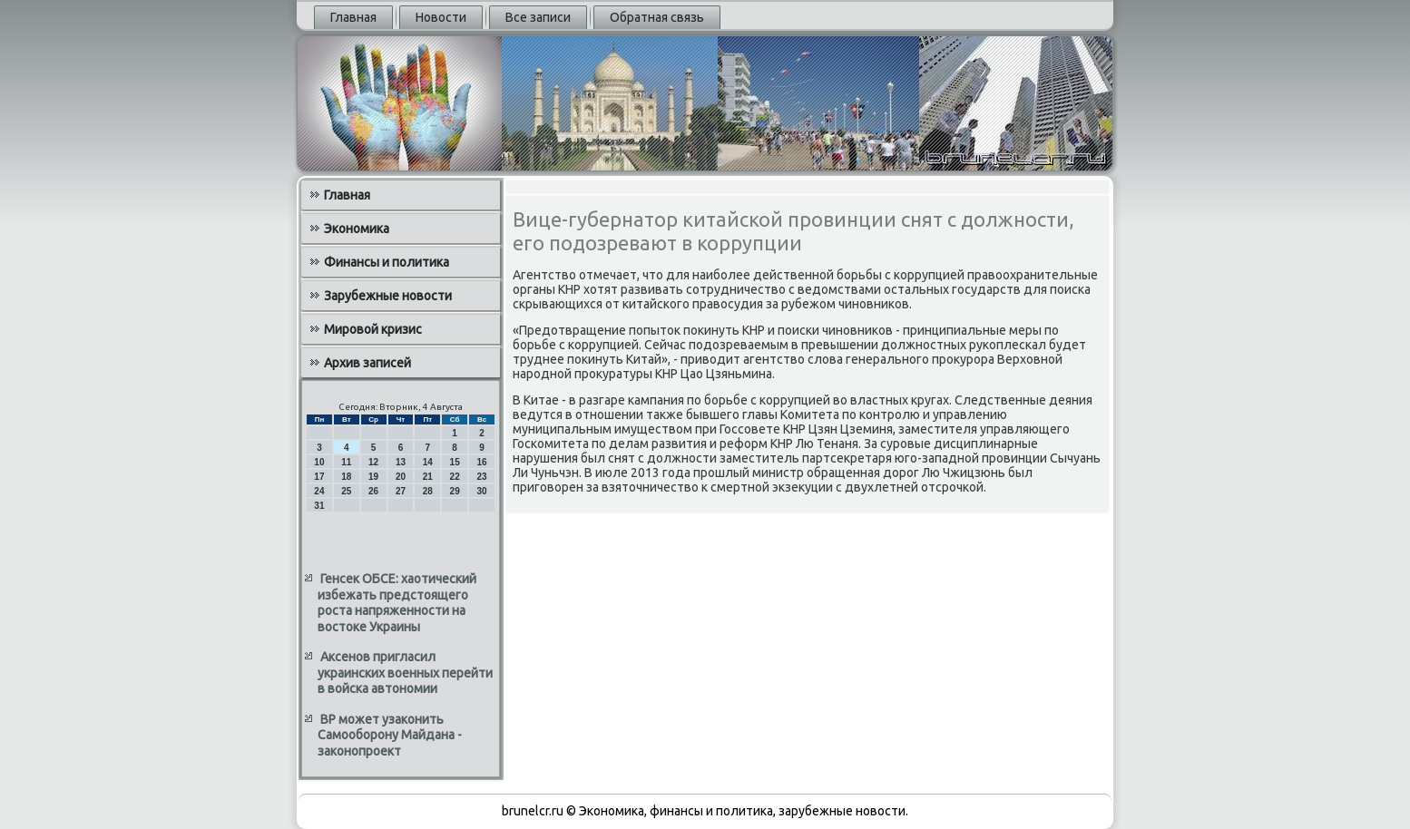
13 (401, 462)
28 (428, 491)
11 (346, 462)
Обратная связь (657, 17)
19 (373, 477)
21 (428, 477)
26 (373, 491)
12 (373, 462)
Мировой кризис (373, 329)
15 (455, 462)
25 (346, 491)
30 (481, 491)
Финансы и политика (386, 262)
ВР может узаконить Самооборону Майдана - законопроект (390, 735)
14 (428, 462)
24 (319, 491)
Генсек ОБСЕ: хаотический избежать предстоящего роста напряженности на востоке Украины (397, 602)
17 (319, 477)
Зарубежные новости (388, 295)
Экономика (356, 228)
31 (319, 506)
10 (319, 462)
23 (481, 477)
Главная (353, 17)
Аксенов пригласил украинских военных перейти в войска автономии (405, 672)
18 (346, 477)
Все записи (538, 17)
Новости (441, 17)
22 (455, 477)
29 (455, 491)
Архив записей (367, 363)
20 (401, 477)
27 (401, 491)
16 (481, 462)
